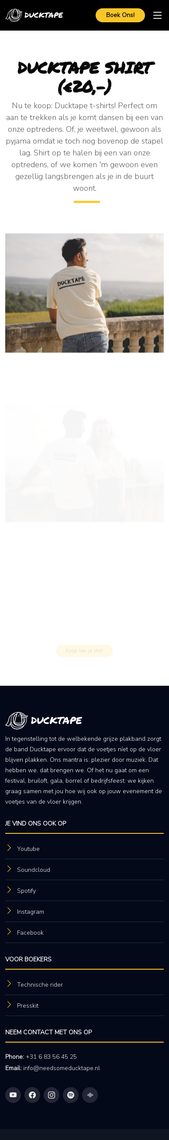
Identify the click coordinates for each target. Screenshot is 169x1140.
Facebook (30, 933)
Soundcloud (33, 870)
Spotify (26, 891)
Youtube (28, 849)
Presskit (27, 1006)
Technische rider (40, 985)
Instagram (30, 912)
